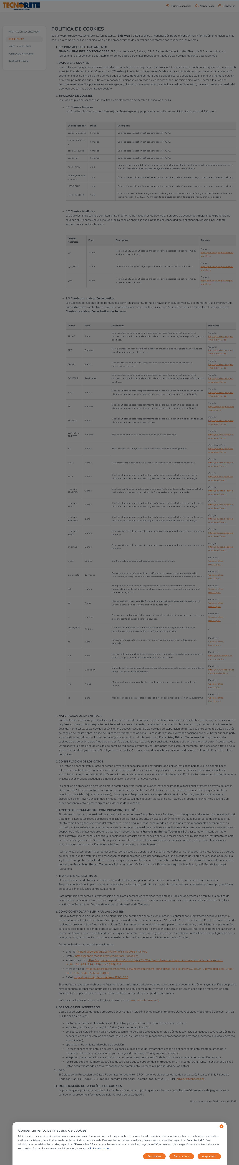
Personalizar (154, 1156)
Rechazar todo (182, 1156)
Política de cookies (99, 1148)
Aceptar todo (209, 1156)
